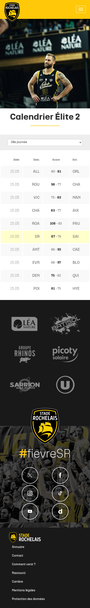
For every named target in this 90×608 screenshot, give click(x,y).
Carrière (17, 581)
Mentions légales (23, 590)
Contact (17, 555)
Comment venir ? (24, 564)
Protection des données (28, 599)
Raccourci (18, 573)
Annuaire (18, 547)
